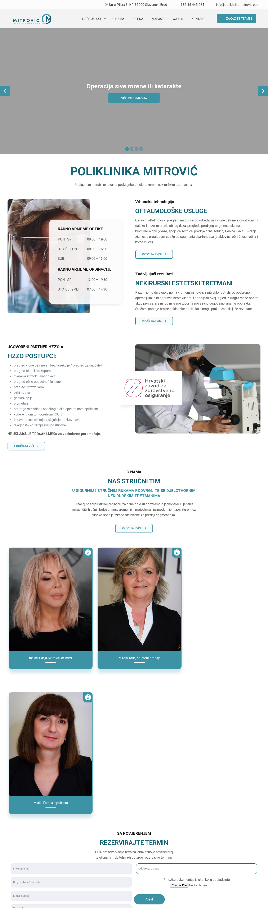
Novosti (207, 847)
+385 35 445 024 (191, 5)
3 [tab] (136, 149)
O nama (206, 838)
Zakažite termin (239, 19)
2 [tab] (131, 149)
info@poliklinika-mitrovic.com (237, 5)
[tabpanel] (134, 91)
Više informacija (134, 98)
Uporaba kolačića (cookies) (221, 865)
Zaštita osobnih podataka (219, 874)
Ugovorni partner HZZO (218, 856)
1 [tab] (127, 149)
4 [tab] (141, 149)
